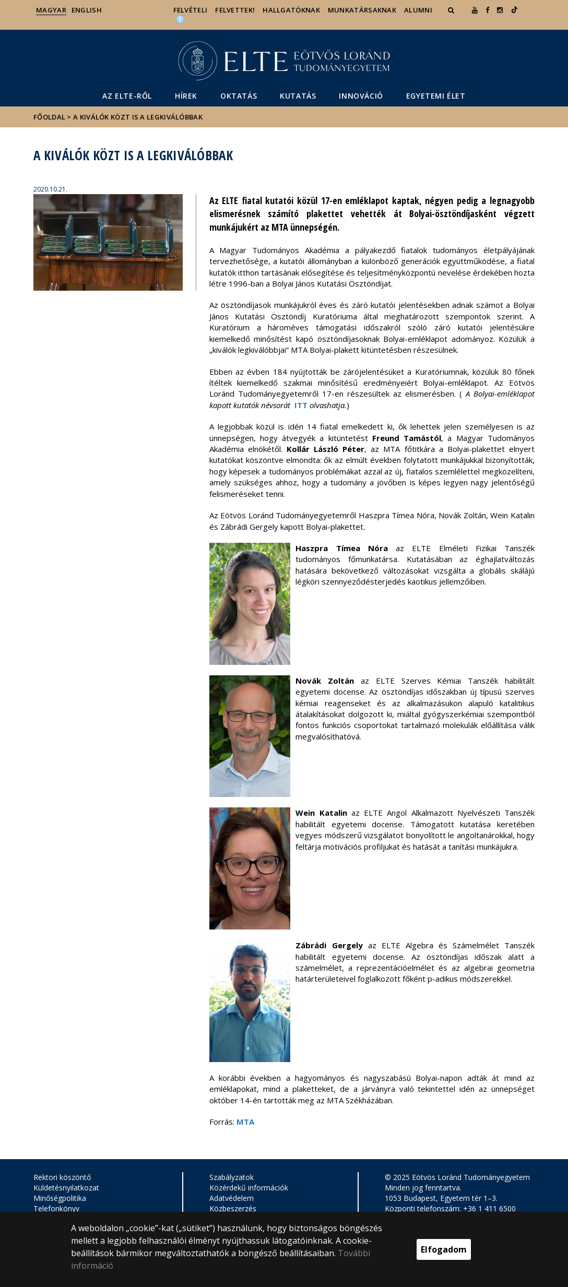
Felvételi (190, 10)
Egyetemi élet (436, 96)
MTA (245, 1121)
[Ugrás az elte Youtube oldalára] (475, 10)
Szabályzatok (231, 1177)
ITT (300, 405)
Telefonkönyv (56, 1208)
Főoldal (50, 117)
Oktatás (238, 96)
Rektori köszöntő (62, 1177)
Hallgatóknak (291, 10)
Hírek (186, 96)
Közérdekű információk (248, 1188)
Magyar (51, 10)
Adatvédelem (231, 1198)
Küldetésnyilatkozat (66, 1188)
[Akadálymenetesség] (180, 18)
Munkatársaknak (362, 10)
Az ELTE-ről (127, 96)
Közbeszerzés (232, 1208)
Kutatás (298, 96)
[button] (452, 10)
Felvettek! (235, 10)
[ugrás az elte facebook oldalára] (487, 10)
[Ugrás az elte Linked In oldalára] (514, 10)
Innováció (361, 96)
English (87, 10)
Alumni (418, 10)
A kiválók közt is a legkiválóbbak (138, 117)
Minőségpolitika (59, 1198)
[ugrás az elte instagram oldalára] (500, 10)
